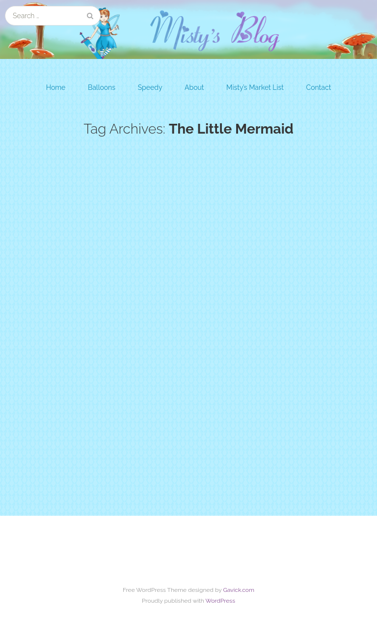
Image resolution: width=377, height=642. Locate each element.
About (194, 87)
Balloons (101, 87)
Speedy (150, 87)
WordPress (220, 600)
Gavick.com (238, 589)
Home (56, 87)
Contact (318, 87)
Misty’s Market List (255, 87)
